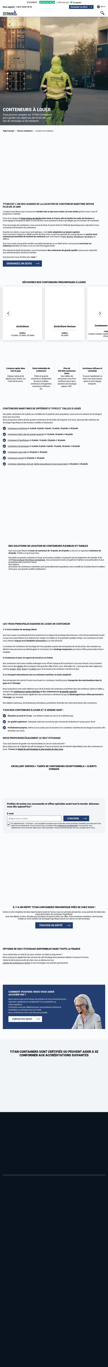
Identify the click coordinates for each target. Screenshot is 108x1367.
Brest (24, 669)
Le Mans (33, 669)
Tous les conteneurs (25, 131)
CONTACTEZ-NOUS (22, 1019)
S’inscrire (73, 818)
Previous (8, 313)
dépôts (20, 666)
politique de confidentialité (68, 826)
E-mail (34, 816)
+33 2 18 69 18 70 (17, 7)
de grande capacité (68, 691)
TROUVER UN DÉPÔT (51, 925)
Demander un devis (79, 7)
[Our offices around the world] (101, 7)
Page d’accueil (8, 131)
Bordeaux (89, 236)
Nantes (70, 236)
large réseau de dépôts (31, 218)
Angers (13, 669)
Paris (63, 236)
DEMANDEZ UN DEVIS (19, 263)
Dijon (19, 669)
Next (99, 313)
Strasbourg (79, 236)
